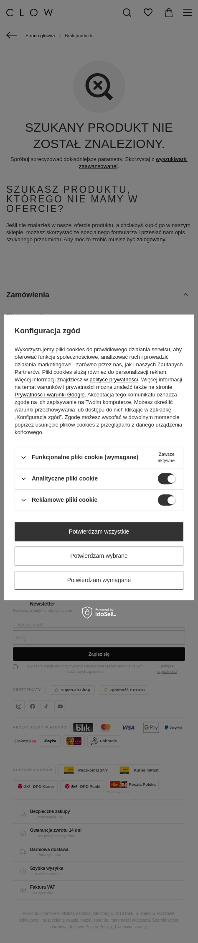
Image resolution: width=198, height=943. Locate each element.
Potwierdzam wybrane (99, 555)
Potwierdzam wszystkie (99, 531)
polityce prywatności (113, 379)
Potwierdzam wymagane (99, 580)
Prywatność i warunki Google (50, 394)
